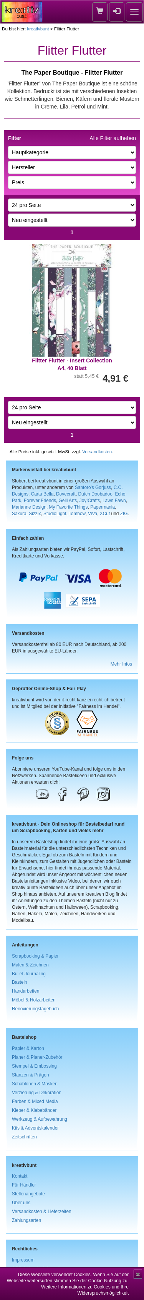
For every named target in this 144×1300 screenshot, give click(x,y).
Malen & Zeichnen (30, 965)
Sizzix (35, 513)
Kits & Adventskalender (35, 1128)
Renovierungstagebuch (35, 1008)
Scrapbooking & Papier (35, 956)
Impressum (23, 1260)
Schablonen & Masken (35, 1083)
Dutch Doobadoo (95, 494)
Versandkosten (97, 451)
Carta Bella (42, 494)
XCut (105, 513)
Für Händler (24, 1185)
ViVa (92, 513)
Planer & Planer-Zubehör (37, 1057)
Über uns (21, 1202)
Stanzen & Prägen (30, 1075)
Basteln (19, 982)
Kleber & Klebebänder (34, 1110)
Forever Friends (40, 500)
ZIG (124, 513)
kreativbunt (38, 28)
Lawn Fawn (114, 500)
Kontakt (19, 1176)
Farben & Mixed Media (35, 1101)
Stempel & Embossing (34, 1066)
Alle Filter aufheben (112, 138)
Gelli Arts (68, 500)
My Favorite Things (68, 507)
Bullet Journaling (29, 973)
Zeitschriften (24, 1137)
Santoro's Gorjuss (93, 487)
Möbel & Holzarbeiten (34, 1000)
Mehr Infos (121, 664)
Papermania (102, 507)
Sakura (19, 513)
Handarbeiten (25, 991)
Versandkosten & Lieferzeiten (41, 1211)
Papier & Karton (28, 1048)
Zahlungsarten (26, 1220)
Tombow (77, 513)
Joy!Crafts (89, 500)
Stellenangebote (28, 1194)
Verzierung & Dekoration (36, 1092)
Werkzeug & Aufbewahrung (39, 1119)
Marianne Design (29, 507)
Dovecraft (66, 494)
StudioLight (54, 513)
